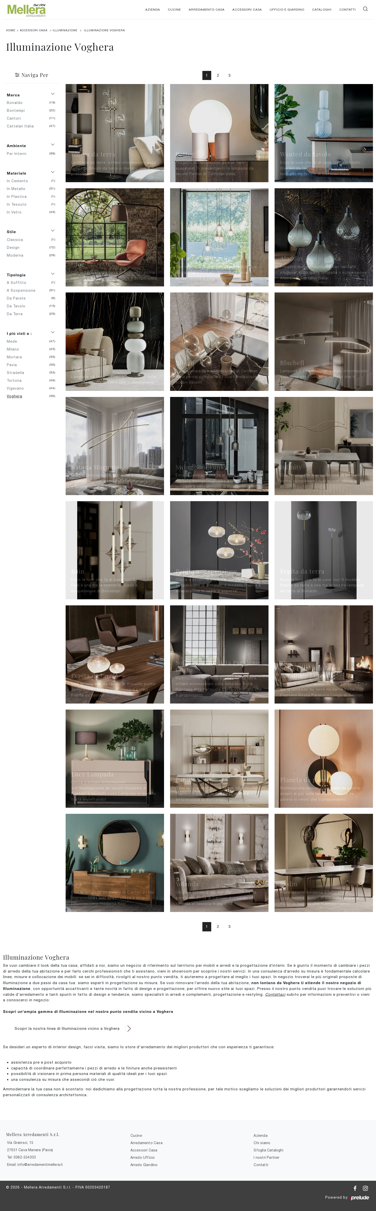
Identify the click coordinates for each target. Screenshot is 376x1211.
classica (17, 240)
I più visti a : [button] (19, 333)
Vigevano (17, 388)
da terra (16, 314)
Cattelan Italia (22, 126)
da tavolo (18, 306)
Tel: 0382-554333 (21, 1157)
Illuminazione (65, 30)
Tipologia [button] (16, 275)
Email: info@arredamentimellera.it (35, 1165)
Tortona (16, 381)
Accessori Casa (247, 9)
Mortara (16, 357)
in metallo (18, 189)
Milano (15, 349)
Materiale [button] (16, 173)
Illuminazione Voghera (104, 30)
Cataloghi (322, 9)
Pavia (14, 365)
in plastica (19, 197)
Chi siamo (262, 1143)
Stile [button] (11, 231)
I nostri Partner (266, 1157)
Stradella (17, 373)
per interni (18, 154)
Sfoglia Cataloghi (268, 1150)
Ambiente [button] (16, 145)
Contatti (347, 9)
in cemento (19, 181)
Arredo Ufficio (142, 1157)
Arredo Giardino (144, 1165)
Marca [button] (13, 95)
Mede (14, 341)
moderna (17, 255)
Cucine (174, 9)
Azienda (152, 9)
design (15, 248)
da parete (18, 298)
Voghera (16, 396)
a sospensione (23, 290)
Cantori (16, 118)
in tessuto (19, 204)
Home (10, 30)
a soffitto (18, 283)
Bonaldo (16, 103)
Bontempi (18, 111)
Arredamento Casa (207, 9)
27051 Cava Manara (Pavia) (30, 1150)
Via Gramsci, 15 (20, 1143)
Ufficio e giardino (287, 9)
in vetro (16, 212)
